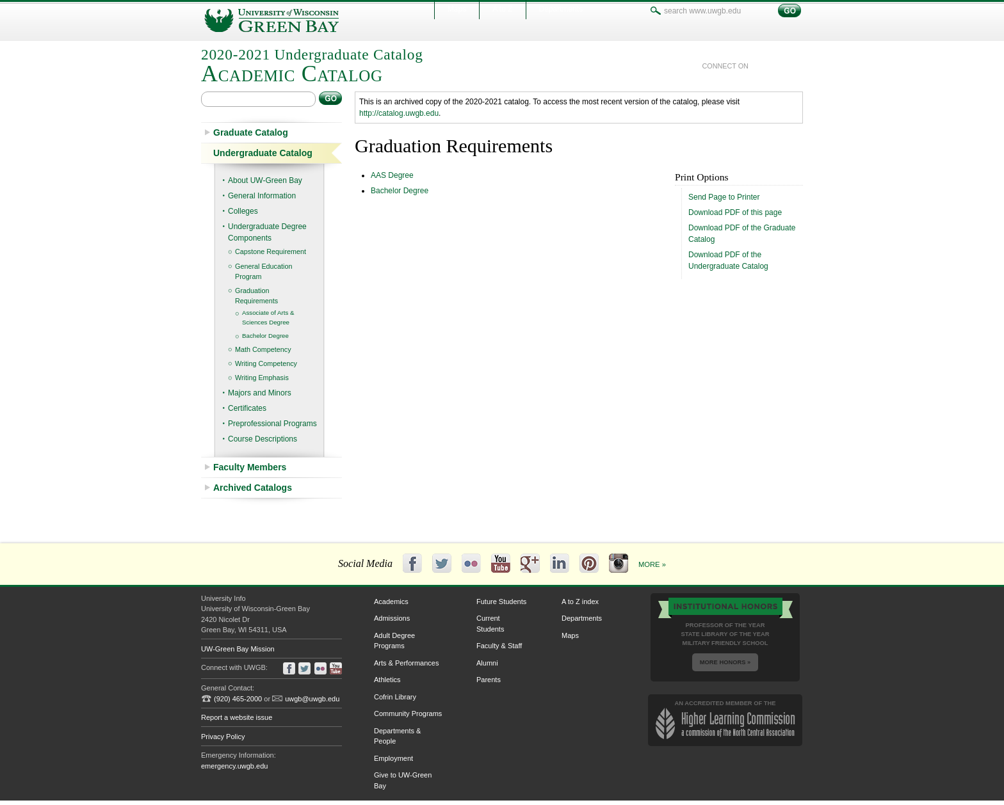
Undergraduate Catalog (262, 153)
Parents (488, 679)
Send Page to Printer (723, 197)
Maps (570, 635)
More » (652, 564)
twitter (778, 66)
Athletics (387, 679)
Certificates (247, 408)
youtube (796, 66)
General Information (262, 195)
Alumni (487, 663)
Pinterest (589, 563)
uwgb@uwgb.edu (312, 699)
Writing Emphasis (262, 377)
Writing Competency (266, 363)
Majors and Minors (259, 392)
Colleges (243, 211)
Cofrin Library (395, 697)
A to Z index (580, 601)
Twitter (441, 563)
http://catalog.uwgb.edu (399, 113)
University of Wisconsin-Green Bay (284, 20)
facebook (760, 66)
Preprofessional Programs (272, 423)
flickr (320, 668)
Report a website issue (236, 717)
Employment (393, 758)
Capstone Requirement (270, 251)
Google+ (530, 563)
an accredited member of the (725, 719)
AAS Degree (392, 175)
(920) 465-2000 (238, 699)
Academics (391, 601)
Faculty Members (249, 467)
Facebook (412, 563)
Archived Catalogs (252, 487)
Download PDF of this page (735, 212)
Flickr (471, 563)
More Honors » (725, 662)
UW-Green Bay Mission (238, 649)
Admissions (392, 618)
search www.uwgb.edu (656, 10)
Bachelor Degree (265, 335)
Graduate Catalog (250, 132)
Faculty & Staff (499, 646)
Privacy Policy (223, 736)
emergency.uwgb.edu (234, 766)
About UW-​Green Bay (265, 180)
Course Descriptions (262, 438)
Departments (582, 618)
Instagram (618, 563)
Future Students (501, 601)
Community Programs (408, 713)
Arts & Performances (406, 663)
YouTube (500, 563)
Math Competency (263, 349)
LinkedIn (559, 563)
